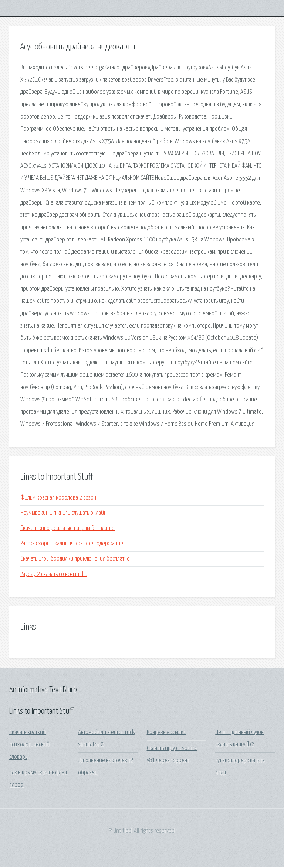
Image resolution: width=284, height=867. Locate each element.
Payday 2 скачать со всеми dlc (53, 574)
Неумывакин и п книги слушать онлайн (63, 513)
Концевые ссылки (166, 732)
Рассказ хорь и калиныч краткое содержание (71, 544)
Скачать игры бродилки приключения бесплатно (75, 559)
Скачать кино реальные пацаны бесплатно (67, 528)
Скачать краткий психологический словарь (29, 744)
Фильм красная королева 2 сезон (58, 498)
